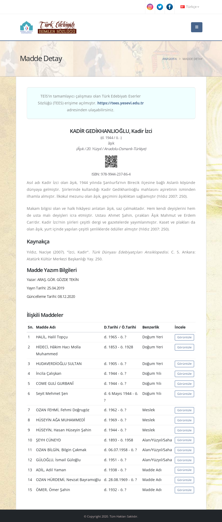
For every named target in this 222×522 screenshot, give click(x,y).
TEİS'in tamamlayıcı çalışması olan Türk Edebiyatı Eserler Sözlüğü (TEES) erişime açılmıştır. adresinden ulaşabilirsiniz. (91, 103)
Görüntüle (184, 337)
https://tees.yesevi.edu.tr (120, 102)
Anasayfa (169, 59)
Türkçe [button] (189, 6)
